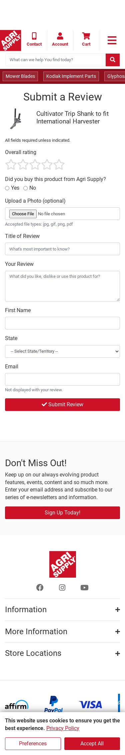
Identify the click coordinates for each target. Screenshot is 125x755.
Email (11, 366)
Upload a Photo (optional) (35, 201)
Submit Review (62, 404)
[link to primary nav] (112, 40)
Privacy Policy (62, 728)
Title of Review (22, 236)
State (11, 338)
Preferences (33, 743)
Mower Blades (20, 76)
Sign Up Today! (62, 512)
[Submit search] (113, 60)
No (32, 188)
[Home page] (10, 40)
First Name (18, 310)
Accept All (92, 743)
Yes (15, 188)
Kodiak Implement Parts (71, 76)
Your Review (19, 264)
